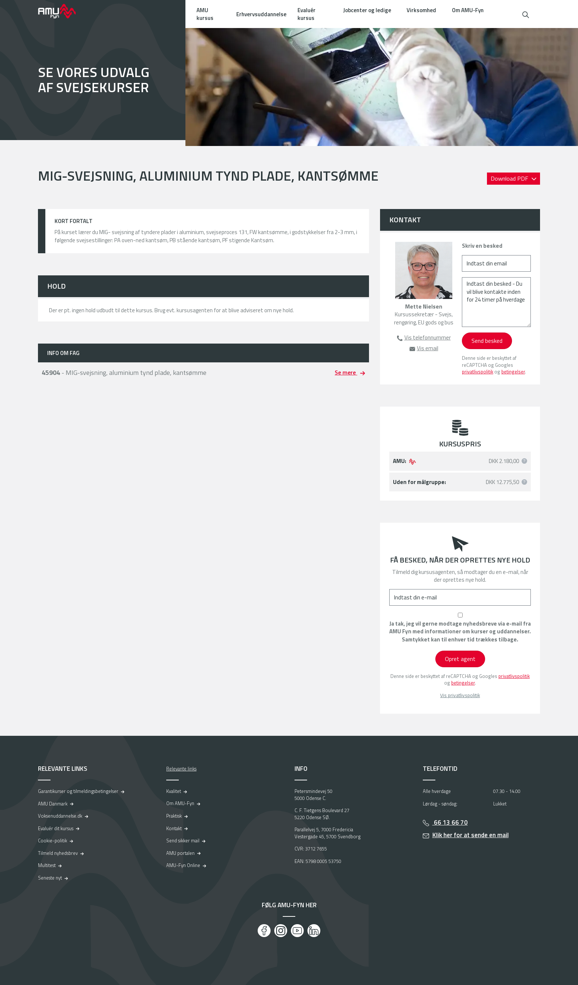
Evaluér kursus (306, 14)
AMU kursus (204, 14)
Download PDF (510, 178)
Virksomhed (421, 10)
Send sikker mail (182, 840)
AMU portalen (180, 853)
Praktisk (174, 815)
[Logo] (62, 11)
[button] (526, 14)
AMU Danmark (52, 803)
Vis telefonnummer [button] (427, 337)
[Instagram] (280, 930)
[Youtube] (297, 930)
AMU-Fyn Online (183, 865)
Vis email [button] (427, 348)
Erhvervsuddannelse (261, 14)
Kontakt (174, 828)
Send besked (486, 340)
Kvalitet (173, 791)
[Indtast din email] (496, 263)
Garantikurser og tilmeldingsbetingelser (78, 791)
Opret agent (460, 658)
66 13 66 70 (450, 822)
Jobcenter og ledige (367, 10)
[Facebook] (264, 930)
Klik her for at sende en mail (470, 835)
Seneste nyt (50, 877)
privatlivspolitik (477, 371)
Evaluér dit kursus (55, 828)
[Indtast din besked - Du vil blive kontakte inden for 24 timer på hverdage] (496, 302)
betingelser (513, 371)
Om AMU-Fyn (468, 10)
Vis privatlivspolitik (460, 695)
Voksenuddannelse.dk (60, 815)
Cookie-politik (52, 840)
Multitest (47, 865)
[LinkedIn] (313, 930)
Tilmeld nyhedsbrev (58, 853)
